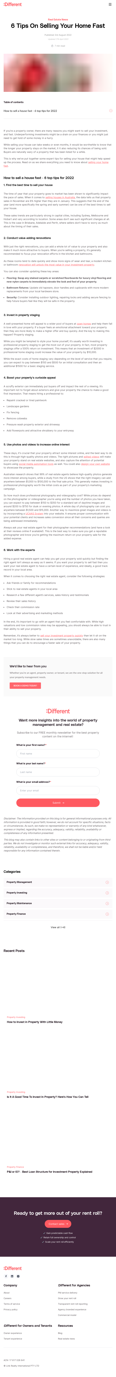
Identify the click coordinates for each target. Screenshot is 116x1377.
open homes (84, 323)
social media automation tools (36, 463)
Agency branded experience (72, 1309)
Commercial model (67, 1315)
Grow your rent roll (67, 1298)
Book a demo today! (25, 686)
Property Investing (16, 1017)
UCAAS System (34, 513)
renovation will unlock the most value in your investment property (56, 264)
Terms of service (12, 1304)
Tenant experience (13, 1338)
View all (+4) (58, 927)
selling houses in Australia (60, 197)
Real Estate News (58, 19)
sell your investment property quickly (61, 635)
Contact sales (58, 1223)
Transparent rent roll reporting (73, 1304)
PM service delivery (67, 1292)
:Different (13, 4)
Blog (60, 1333)
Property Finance (15, 1167)
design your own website (95, 463)
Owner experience (13, 1333)
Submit (58, 802)
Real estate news (66, 1338)
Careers (7, 1298)
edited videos (91, 456)
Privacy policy (11, 1309)
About (7, 1292)
